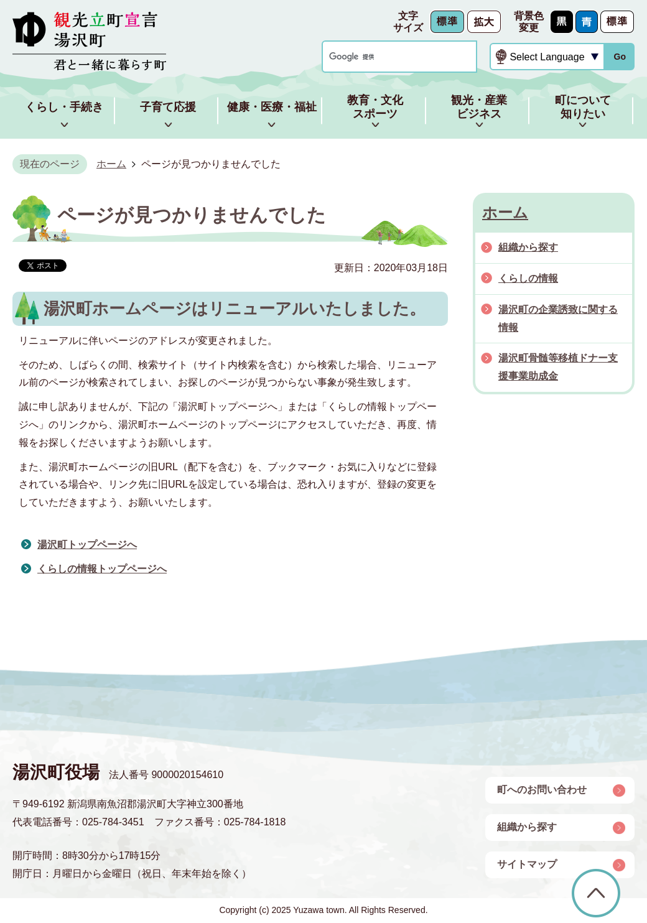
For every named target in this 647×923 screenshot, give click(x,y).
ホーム (111, 164)
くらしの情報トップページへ (102, 569)
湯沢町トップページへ (87, 544)
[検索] (387, 57)
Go (619, 57)
